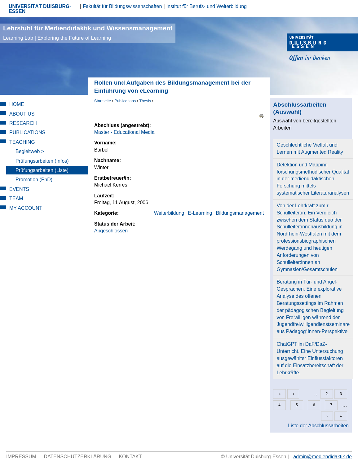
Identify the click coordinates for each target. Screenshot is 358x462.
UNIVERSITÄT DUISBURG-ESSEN (40, 9)
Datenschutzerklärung (77, 456)
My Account (25, 208)
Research (23, 123)
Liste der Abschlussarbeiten (318, 425)
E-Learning (200, 213)
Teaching (22, 142)
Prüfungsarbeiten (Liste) (42, 170)
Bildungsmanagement (240, 213)
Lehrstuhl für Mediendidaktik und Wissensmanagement (87, 32)
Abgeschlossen (111, 230)
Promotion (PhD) (33, 179)
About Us (22, 114)
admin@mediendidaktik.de (322, 456)
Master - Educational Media (124, 132)
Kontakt (130, 456)
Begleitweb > (29, 151)
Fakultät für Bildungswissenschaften (122, 6)
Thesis (145, 101)
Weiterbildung (169, 213)
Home (16, 104)
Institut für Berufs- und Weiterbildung (206, 6)
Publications (125, 101)
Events (19, 189)
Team (16, 198)
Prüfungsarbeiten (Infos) (42, 161)
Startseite (102, 101)
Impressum (21, 456)
